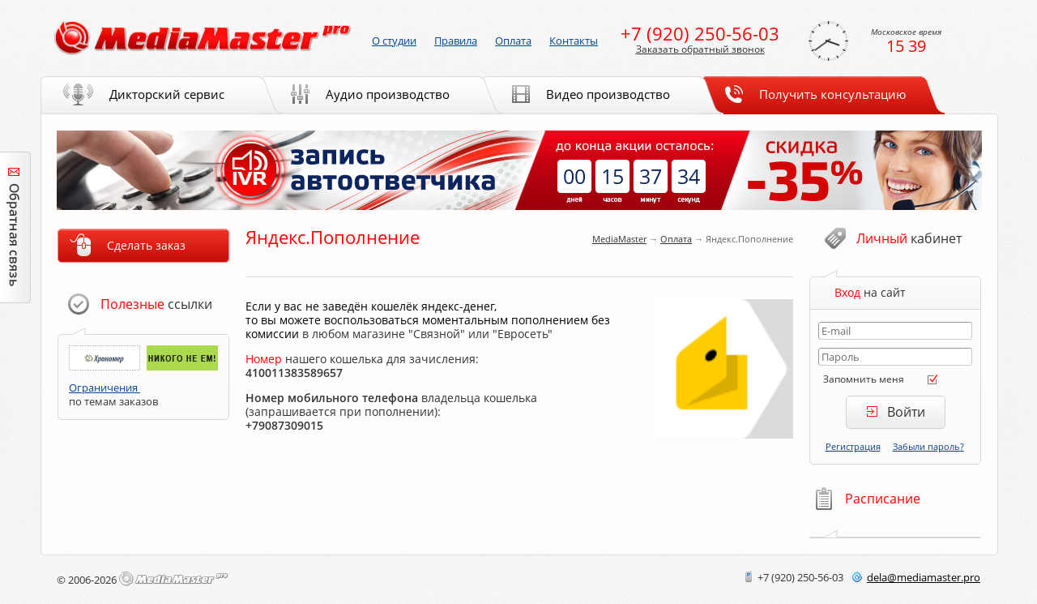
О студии (394, 40)
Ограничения (104, 387)
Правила (455, 40)
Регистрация (853, 446)
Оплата (676, 239)
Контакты (573, 40)
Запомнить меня (863, 379)
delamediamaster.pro (923, 577)
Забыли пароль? (928, 446)
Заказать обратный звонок (700, 49)
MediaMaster (619, 239)
